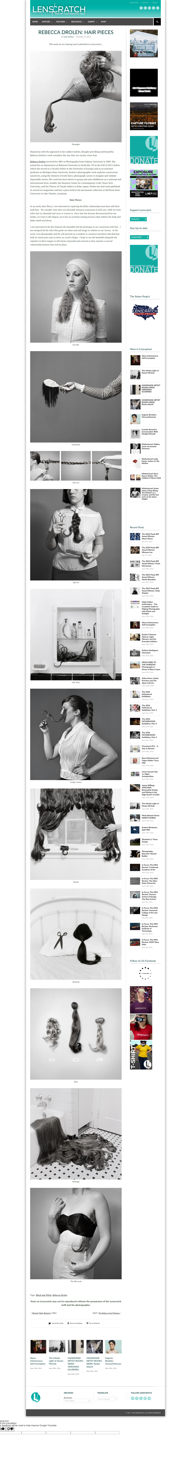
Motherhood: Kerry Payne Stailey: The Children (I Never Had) (151, 475)
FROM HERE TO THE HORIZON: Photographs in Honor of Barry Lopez (151, 665)
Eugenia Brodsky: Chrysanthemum (113, 1360)
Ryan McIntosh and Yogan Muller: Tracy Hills (150, 760)
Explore (46, 22)
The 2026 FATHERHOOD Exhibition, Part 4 (149, 734)
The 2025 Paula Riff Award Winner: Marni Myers (150, 536)
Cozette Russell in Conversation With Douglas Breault (150, 431)
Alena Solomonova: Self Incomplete (37, 1360)
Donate (135, 219)
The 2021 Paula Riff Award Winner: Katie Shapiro (151, 590)
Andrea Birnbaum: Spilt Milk (149, 828)
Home (35, 22)
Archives (68, 1397)
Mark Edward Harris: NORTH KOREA (151, 816)
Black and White (44, 1294)
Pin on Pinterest (94, 1323)
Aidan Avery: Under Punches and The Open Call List (150, 680)
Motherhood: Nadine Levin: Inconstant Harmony (151, 446)
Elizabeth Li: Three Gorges (150, 840)
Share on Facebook (76, 1323)
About (155, 3)
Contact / (146, 3)
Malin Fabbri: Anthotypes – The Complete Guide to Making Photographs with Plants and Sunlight (151, 608)
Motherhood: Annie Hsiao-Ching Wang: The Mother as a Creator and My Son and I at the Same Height (150, 493)
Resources (76, 22)
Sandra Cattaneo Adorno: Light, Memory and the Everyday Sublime (149, 637)
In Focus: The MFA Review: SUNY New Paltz (150, 942)
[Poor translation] (10, 1429)
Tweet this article (57, 1323)
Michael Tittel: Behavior (41, 1313)
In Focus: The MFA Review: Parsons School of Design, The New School (150, 895)
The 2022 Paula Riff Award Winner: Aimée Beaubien (150, 577)
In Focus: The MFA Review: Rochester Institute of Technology (150, 927)
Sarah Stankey (69, 37)
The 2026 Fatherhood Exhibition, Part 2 (149, 707)
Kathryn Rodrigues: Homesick (150, 651)
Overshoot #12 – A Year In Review (150, 747)
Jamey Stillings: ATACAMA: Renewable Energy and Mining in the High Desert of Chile (150, 790)
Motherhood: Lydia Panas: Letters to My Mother (150, 461)
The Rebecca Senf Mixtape (109, 1313)
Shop (103, 22)
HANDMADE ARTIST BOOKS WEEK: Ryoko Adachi (94, 1362)
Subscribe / (135, 3)
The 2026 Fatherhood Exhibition (147, 694)
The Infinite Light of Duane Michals (56, 1360)
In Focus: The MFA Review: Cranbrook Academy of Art (150, 867)
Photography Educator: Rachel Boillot (149, 853)
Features (60, 22)
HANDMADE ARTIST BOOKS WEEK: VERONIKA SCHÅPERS (151, 388)
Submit (91, 22)
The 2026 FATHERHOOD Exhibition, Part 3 (149, 721)
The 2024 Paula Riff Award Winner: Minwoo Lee (150, 549)
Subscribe (136, 237)
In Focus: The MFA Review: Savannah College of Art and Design (150, 911)
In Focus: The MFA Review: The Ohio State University (150, 880)
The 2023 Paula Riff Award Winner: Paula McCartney (151, 563)
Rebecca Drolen (37, 161)
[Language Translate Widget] (107, 1399)
